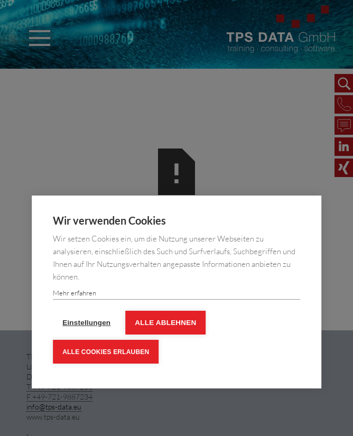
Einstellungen (86, 323)
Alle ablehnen (165, 323)
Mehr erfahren (74, 293)
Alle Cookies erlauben (105, 352)
